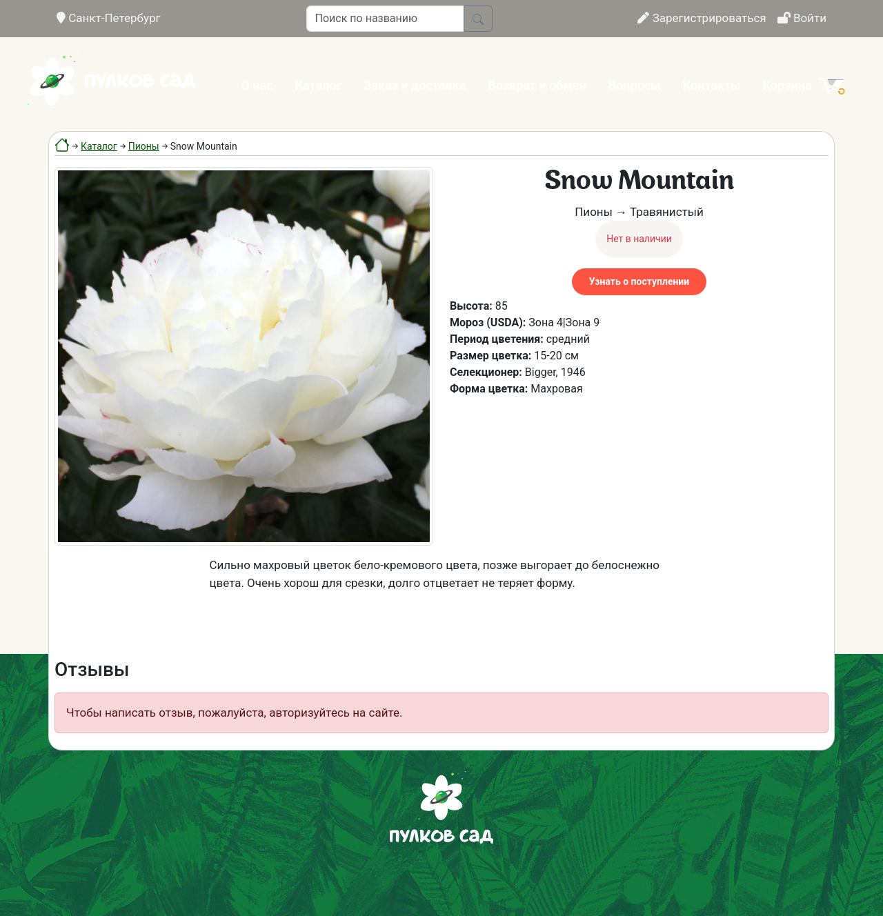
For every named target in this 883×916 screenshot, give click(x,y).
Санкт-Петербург (109, 18)
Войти (801, 18)
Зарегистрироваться (701, 18)
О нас (256, 85)
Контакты (712, 85)
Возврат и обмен (537, 85)
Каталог (318, 85)
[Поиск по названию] (385, 19)
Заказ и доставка (415, 85)
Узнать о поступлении (639, 281)
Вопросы (634, 85)
